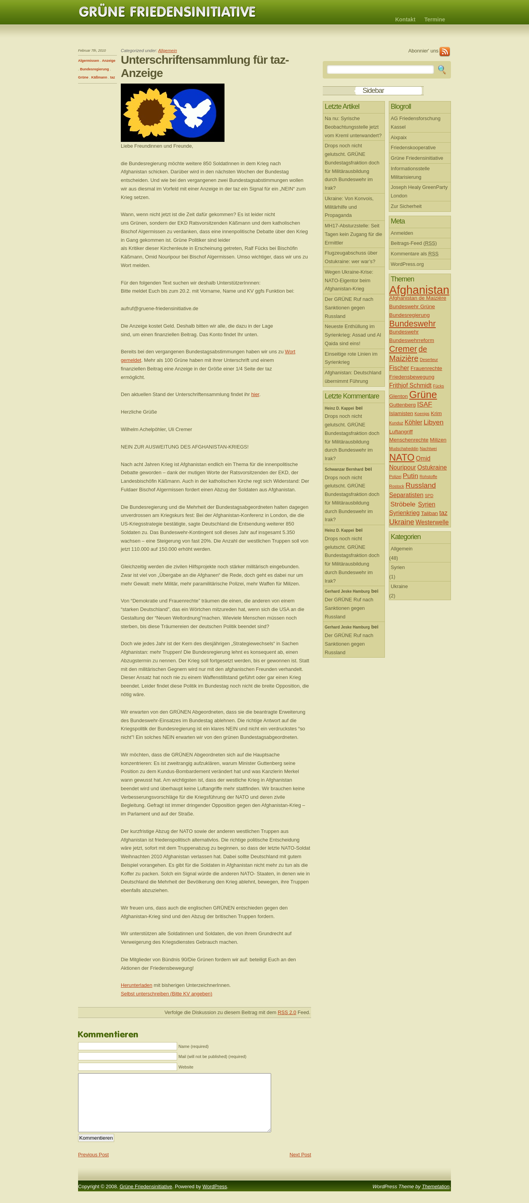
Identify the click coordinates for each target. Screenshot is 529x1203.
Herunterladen (136, 985)
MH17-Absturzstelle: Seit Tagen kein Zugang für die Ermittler (353, 234)
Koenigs (422, 413)
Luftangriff (401, 432)
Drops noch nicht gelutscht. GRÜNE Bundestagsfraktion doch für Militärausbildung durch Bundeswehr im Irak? (352, 167)
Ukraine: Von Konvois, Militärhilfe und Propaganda (349, 207)
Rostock (396, 486)
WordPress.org (407, 264)
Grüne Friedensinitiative (167, 12)
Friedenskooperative (413, 147)
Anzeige (109, 61)
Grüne (83, 77)
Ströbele (403, 504)
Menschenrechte (408, 440)
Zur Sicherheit (406, 206)
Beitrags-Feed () (414, 243)
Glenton (398, 396)
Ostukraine (432, 467)
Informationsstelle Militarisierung (410, 173)
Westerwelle (432, 522)
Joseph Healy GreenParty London (419, 191)
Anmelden (402, 233)
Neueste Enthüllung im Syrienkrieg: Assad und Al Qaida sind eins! (353, 334)
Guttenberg (402, 405)
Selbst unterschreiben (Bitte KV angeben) (166, 994)
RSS (445, 52)
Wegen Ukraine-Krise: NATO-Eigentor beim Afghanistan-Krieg (349, 280)
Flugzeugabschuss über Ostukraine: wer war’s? (351, 257)
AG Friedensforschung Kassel (415, 122)
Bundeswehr (412, 323)
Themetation (435, 1198)
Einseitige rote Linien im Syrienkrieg (351, 358)
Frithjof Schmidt (410, 385)
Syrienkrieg (404, 513)
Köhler (413, 422)
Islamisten (401, 413)
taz (112, 77)
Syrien (426, 504)
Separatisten (406, 495)
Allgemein (167, 50)
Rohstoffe (428, 476)
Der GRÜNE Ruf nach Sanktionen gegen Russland (349, 307)
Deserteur (429, 359)
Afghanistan (419, 289)
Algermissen (88, 61)
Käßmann (99, 77)
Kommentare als (415, 254)
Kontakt (405, 19)
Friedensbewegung (411, 377)
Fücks (438, 386)
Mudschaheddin (403, 448)
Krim (436, 413)
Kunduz (396, 423)
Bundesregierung (94, 69)
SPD (429, 495)
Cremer (403, 349)
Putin (410, 476)
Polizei (395, 476)
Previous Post (93, 1166)
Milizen (438, 440)
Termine (435, 19)
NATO (401, 457)
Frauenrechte (426, 368)
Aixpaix (399, 137)
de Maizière (408, 354)
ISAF (424, 404)
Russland (420, 485)
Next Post (300, 1166)
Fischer (399, 368)
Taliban (429, 513)
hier (255, 394)
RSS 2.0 (287, 1012)
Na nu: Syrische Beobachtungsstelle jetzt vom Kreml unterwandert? (353, 126)
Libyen (434, 422)
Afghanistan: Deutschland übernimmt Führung (353, 377)
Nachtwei (428, 448)
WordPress (214, 1198)
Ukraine (401, 522)
